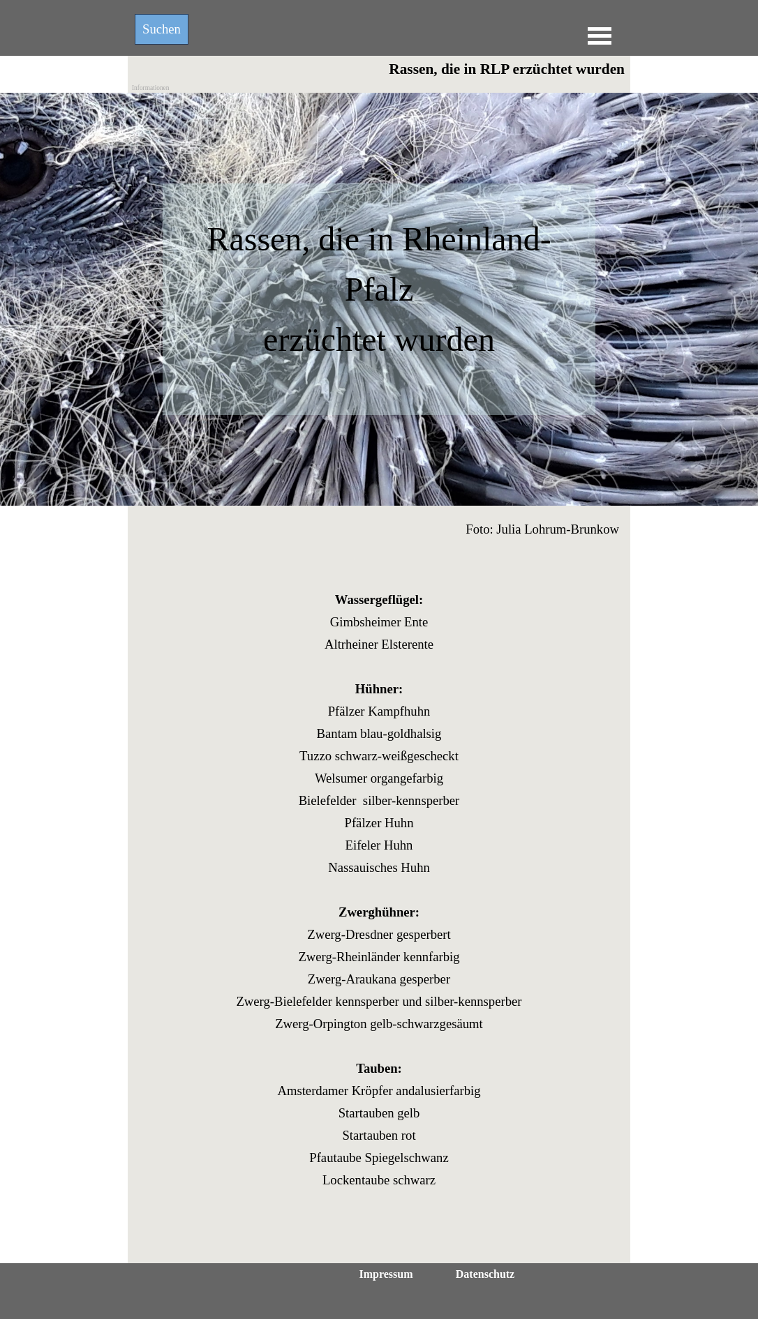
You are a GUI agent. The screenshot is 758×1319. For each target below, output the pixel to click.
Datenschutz (485, 1274)
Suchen (161, 29)
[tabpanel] (379, 306)
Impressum (386, 1274)
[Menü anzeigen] (599, 35)
